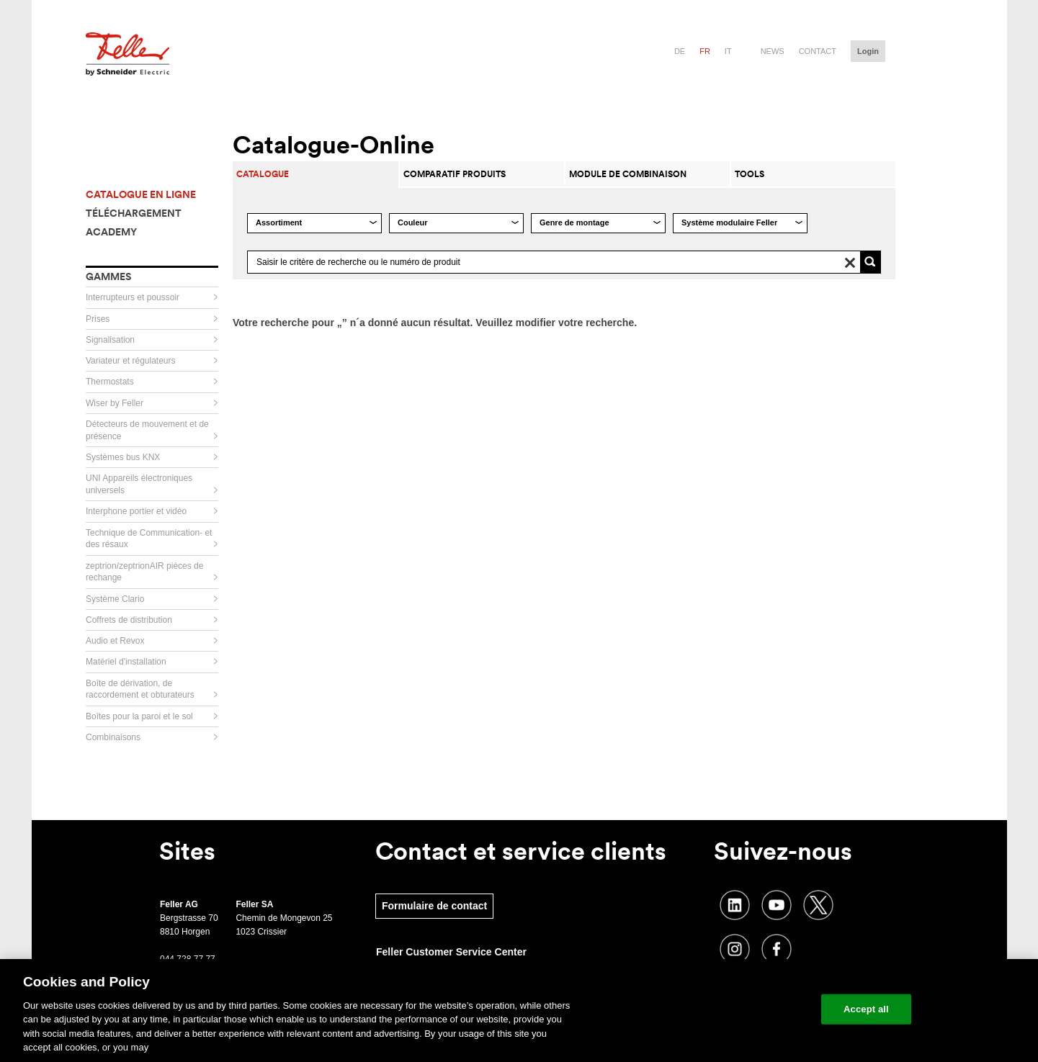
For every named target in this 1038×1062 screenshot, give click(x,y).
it (728, 51)
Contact (817, 51)
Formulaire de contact (434, 906)
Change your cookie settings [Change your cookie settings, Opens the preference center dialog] (743, 1009)
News (772, 51)
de (679, 51)
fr (704, 51)
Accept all (866, 1009)
